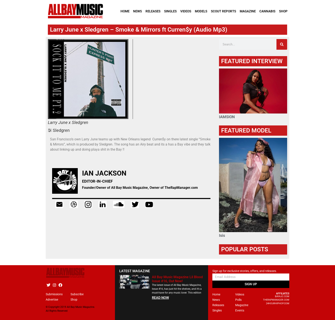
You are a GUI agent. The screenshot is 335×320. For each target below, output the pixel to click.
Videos (185, 11)
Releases (152, 11)
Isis (222, 235)
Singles (170, 11)
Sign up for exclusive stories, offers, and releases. (244, 271)
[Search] (281, 44)
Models (201, 11)
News (137, 11)
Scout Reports (223, 11)
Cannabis (267, 11)
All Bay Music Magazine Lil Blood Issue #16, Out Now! (177, 279)
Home (124, 11)
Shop (283, 11)
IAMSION (227, 117)
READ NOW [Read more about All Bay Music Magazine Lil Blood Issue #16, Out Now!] (160, 298)
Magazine (248, 11)
